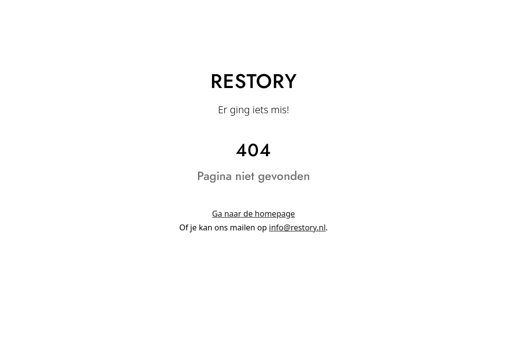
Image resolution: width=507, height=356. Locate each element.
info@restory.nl (297, 227)
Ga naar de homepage (253, 213)
